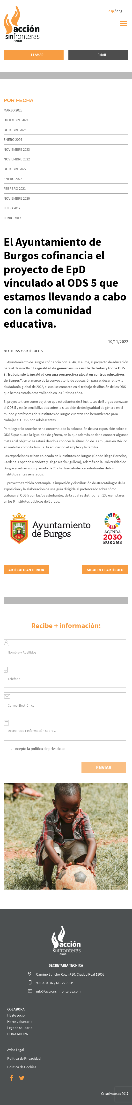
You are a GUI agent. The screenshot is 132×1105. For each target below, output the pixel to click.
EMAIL (102, 54)
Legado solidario (19, 1027)
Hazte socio (16, 1015)
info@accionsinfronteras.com (58, 991)
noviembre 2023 (17, 149)
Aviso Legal (15, 1049)
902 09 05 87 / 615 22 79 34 (54, 982)
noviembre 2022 (17, 159)
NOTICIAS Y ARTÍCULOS (23, 350)
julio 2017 (12, 208)
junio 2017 (12, 218)
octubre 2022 (15, 168)
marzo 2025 (13, 110)
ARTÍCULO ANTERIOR (26, 569)
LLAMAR (37, 54)
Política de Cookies (21, 1067)
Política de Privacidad (24, 1058)
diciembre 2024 (16, 120)
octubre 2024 (15, 129)
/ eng (115, 10)
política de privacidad (48, 748)
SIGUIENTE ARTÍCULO (105, 569)
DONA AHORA (17, 1034)
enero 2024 (13, 139)
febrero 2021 (15, 188)
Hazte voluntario (19, 1021)
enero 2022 (13, 178)
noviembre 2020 (17, 198)
